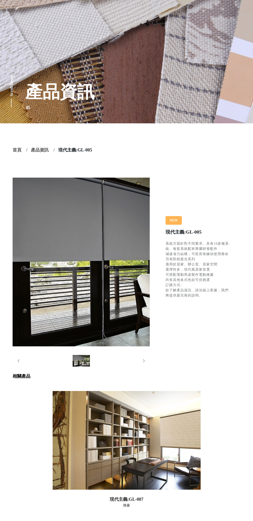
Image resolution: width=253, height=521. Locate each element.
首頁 (17, 150)
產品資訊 (40, 150)
